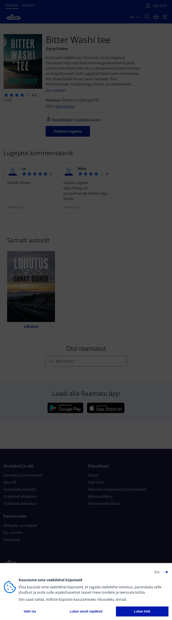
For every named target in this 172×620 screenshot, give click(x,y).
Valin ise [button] (30, 611)
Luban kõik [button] (142, 611)
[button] (159, 572)
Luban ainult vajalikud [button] (86, 611)
